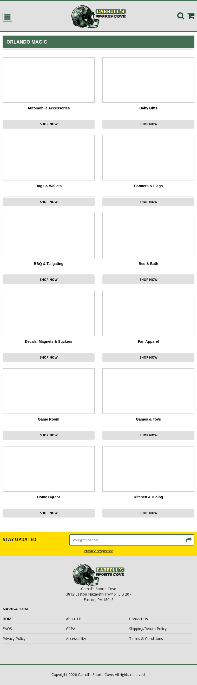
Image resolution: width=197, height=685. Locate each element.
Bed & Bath (148, 264)
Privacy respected (98, 550)
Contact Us (138, 618)
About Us (74, 618)
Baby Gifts (148, 108)
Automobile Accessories (49, 108)
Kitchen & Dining (148, 497)
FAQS (7, 628)
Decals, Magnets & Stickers (48, 341)
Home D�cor (48, 497)
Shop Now (49, 124)
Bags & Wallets (49, 186)
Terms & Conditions (146, 638)
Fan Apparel (148, 341)
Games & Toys (148, 419)
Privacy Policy (14, 638)
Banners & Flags (148, 186)
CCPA (70, 628)
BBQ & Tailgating (48, 264)
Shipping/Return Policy (148, 628)
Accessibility (76, 638)
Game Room (48, 419)
